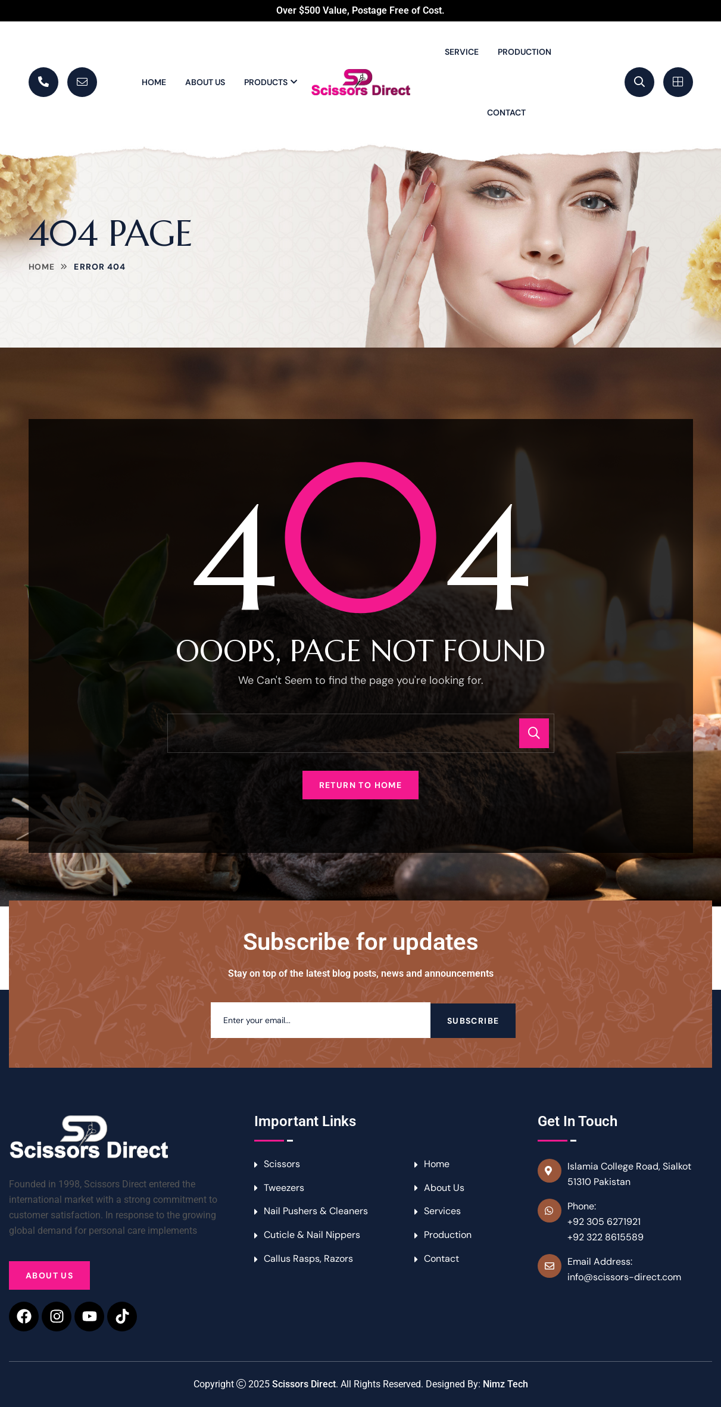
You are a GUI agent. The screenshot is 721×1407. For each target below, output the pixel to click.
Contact (506, 112)
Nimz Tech (505, 1384)
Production (524, 51)
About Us (205, 82)
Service (462, 51)
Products (266, 82)
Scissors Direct (304, 1384)
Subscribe (473, 1020)
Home (154, 82)
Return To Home (360, 785)
